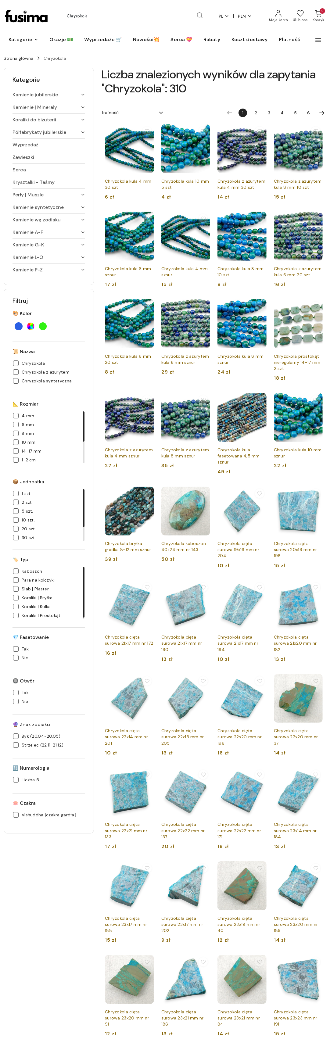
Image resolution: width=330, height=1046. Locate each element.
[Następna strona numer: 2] (321, 113)
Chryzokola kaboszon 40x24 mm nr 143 (183, 546)
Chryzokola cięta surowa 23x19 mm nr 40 (238, 924)
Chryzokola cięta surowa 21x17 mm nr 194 (237, 643)
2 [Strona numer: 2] (256, 113)
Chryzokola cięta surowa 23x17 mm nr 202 (182, 924)
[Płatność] (289, 40)
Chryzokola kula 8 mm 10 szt (240, 272)
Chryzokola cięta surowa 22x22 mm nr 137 (183, 830)
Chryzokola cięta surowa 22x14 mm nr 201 (126, 737)
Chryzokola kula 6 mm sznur (128, 272)
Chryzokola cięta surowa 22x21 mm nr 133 (126, 830)
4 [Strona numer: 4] (282, 113)
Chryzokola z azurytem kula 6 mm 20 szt (298, 272)
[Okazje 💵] (61, 40)
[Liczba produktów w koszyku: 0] (318, 16)
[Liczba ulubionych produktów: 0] (300, 16)
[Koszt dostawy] (249, 40)
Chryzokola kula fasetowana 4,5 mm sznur (238, 456)
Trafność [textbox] (110, 112)
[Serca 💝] (181, 40)
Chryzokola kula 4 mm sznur (184, 272)
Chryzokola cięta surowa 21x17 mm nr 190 (181, 643)
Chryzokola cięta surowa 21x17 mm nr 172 (129, 640)
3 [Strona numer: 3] (269, 113)
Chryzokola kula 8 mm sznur (240, 359)
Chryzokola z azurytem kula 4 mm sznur (129, 453)
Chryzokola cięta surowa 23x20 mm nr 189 (296, 924)
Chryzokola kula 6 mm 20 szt (128, 359)
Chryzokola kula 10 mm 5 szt (185, 184)
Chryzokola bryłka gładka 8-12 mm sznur (128, 546)
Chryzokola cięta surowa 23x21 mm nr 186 (182, 1018)
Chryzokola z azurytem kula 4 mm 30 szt (241, 184)
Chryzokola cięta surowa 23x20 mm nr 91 (127, 1018)
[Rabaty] (212, 40)
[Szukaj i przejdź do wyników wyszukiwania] (199, 16)
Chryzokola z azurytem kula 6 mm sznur (185, 359)
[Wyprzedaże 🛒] (103, 40)
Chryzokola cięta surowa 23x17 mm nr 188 (126, 924)
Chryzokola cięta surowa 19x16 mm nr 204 (238, 549)
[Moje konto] (278, 16)
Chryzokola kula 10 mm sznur (298, 453)
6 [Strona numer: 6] (308, 113)
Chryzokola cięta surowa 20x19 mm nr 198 (295, 549)
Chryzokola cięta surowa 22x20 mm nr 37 (296, 737)
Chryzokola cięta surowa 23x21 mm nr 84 (238, 1018)
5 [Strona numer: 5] (295, 113)
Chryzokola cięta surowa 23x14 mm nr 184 (295, 830)
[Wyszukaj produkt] (135, 16)
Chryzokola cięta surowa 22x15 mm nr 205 (182, 737)
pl (224, 16)
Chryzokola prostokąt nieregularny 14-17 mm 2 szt (297, 362)
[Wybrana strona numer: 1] (243, 113)
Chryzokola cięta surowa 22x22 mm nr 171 (239, 830)
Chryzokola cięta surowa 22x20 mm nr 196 (239, 737)
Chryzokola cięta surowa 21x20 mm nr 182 (295, 643)
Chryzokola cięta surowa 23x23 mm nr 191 (295, 1018)
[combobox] (132, 113)
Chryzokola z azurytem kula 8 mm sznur (185, 453)
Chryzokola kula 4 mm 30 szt (128, 184)
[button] (23, 40)
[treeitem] (49, 95)
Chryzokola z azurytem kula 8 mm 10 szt (298, 184)
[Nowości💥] (146, 40)
